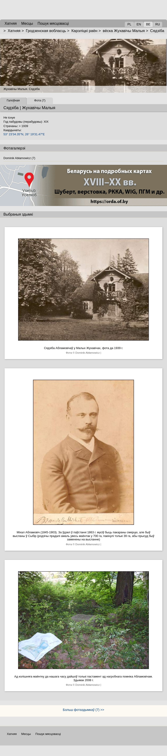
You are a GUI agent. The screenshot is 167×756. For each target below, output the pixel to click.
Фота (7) (39, 100)
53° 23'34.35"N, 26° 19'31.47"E (24, 134)
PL (129, 24)
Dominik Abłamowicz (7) (19, 158)
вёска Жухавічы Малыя (124, 31)
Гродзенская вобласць (46, 31)
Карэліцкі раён (84, 31)
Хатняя (14, 31)
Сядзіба (157, 31)
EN (138, 24)
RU (157, 24)
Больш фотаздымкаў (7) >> (83, 710)
